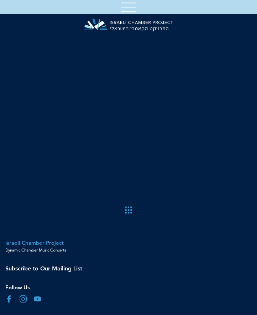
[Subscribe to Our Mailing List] (128, 268)
